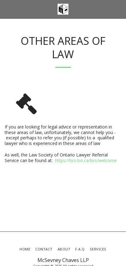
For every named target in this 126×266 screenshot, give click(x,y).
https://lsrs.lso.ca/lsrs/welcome (86, 160)
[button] (7, 8)
